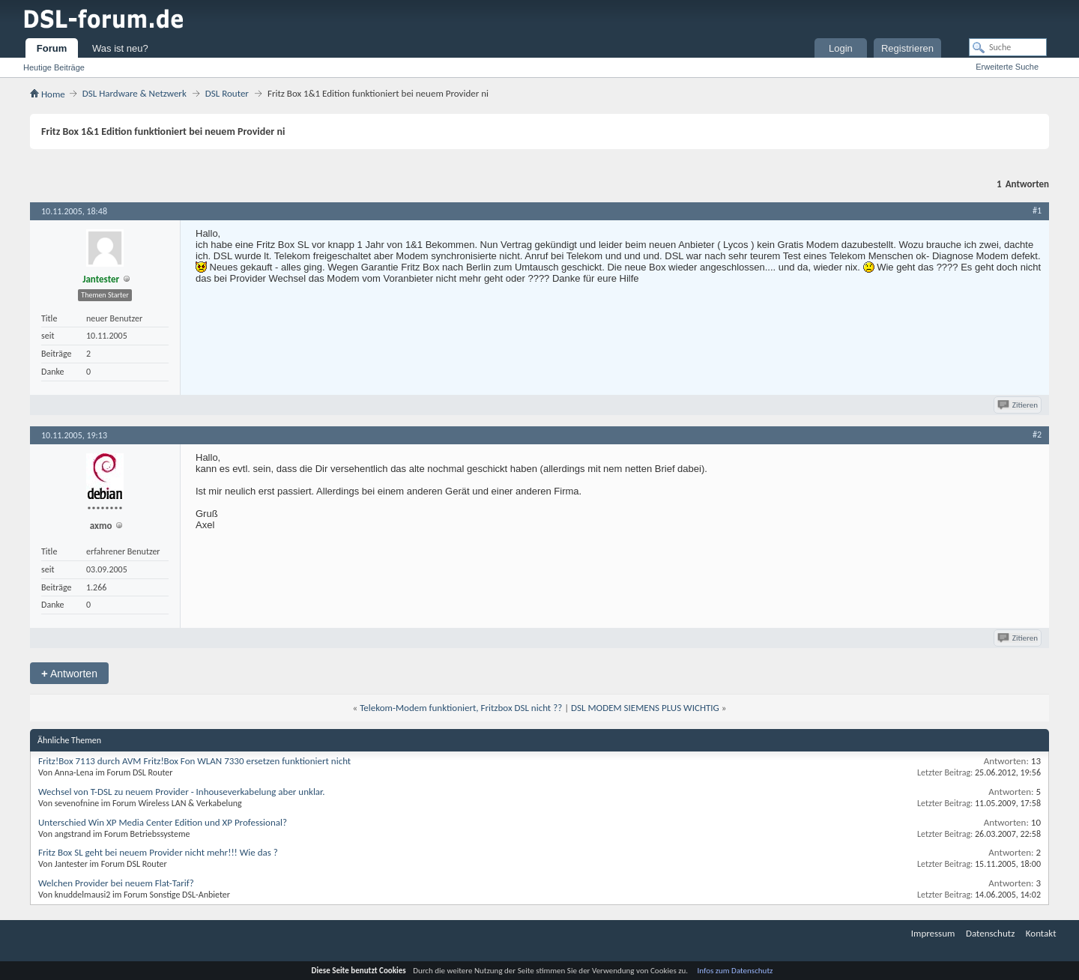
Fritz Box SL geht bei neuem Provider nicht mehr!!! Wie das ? (158, 852)
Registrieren (907, 48)
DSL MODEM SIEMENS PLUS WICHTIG (645, 707)
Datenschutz (990, 933)
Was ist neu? (120, 48)
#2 (1037, 434)
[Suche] (1008, 47)
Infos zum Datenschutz (735, 971)
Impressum (933, 933)
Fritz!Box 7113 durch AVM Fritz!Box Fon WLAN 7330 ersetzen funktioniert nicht (194, 760)
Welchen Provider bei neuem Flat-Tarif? (116, 883)
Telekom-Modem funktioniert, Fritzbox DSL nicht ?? (461, 707)
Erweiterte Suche (1007, 66)
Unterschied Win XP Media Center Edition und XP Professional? (162, 822)
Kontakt (1041, 933)
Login (841, 48)
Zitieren (1019, 405)
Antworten (69, 673)
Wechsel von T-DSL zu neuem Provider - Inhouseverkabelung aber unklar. (181, 791)
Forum (52, 48)
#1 (1037, 210)
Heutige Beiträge (54, 67)
